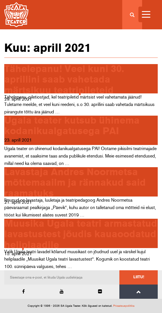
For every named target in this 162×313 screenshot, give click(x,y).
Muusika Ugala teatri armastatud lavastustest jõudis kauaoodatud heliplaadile (80, 234)
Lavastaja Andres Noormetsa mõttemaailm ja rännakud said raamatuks (75, 183)
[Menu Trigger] (146, 14)
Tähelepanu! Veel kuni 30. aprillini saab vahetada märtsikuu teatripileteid (64, 79)
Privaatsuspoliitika (123, 305)
